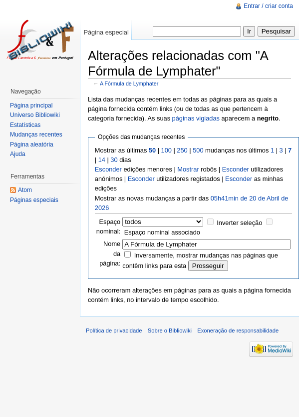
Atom (25, 190)
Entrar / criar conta (268, 6)
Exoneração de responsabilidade (238, 331)
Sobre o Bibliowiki (170, 331)
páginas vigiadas (196, 118)
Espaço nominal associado (162, 232)
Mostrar (188, 169)
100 (166, 150)
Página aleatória (31, 144)
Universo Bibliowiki (35, 115)
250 (182, 150)
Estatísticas (25, 125)
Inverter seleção (239, 222)
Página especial (105, 32)
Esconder (108, 169)
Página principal (31, 105)
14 (101, 160)
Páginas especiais (34, 200)
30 (113, 160)
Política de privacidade (114, 331)
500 (198, 150)
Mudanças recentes (36, 134)
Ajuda (17, 154)
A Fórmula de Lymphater (129, 83)
